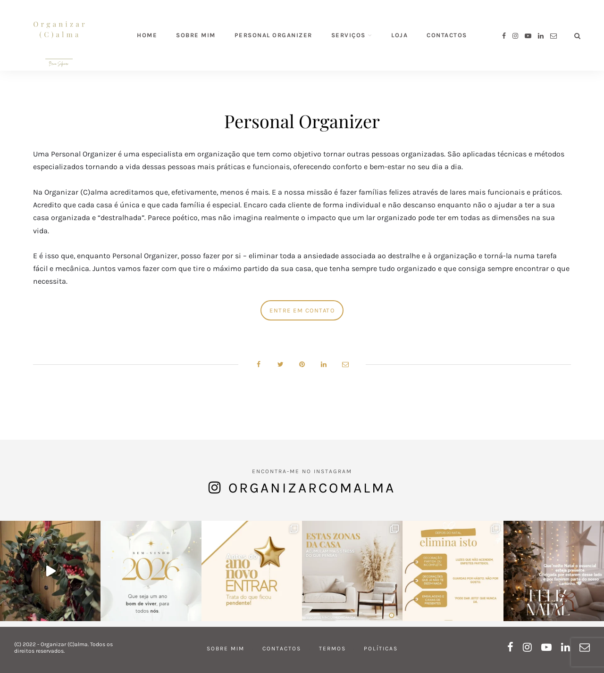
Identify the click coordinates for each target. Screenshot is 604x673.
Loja (399, 35)
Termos (332, 648)
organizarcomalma (311, 487)
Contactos (447, 35)
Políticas (381, 648)
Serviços (348, 35)
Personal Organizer (273, 35)
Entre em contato (302, 310)
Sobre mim (196, 35)
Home (147, 35)
